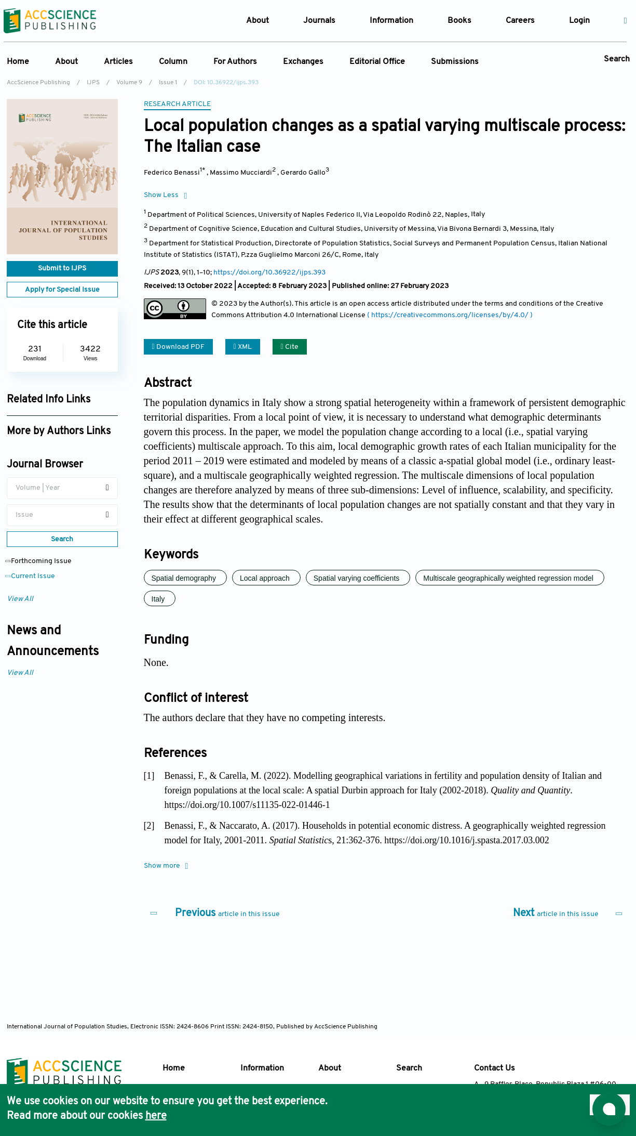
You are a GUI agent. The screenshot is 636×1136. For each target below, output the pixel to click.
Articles (118, 62)
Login (579, 21)
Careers (520, 21)
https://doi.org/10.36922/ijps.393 (269, 273)
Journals (319, 21)
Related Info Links (48, 400)
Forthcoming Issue (39, 561)
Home (18, 62)
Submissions (455, 62)
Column (173, 62)
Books (459, 21)
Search (617, 59)
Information (262, 1068)
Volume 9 (129, 83)
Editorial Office (377, 62)
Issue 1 (168, 83)
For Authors (235, 62)
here (156, 1116)
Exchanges (303, 62)
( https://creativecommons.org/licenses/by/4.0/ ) (450, 315)
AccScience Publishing (38, 83)
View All (20, 599)
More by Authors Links (59, 431)
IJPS (93, 83)
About (66, 62)
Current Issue (31, 576)
